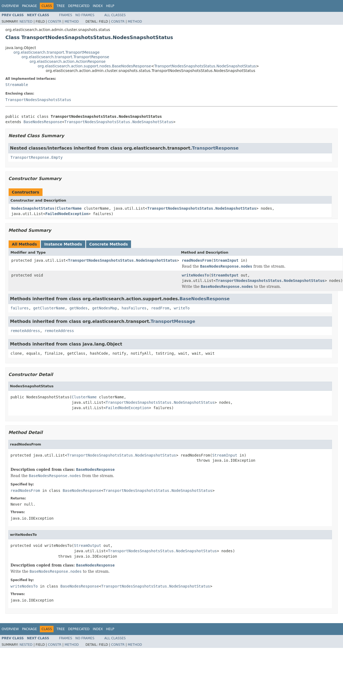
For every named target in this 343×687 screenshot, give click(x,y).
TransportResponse (215, 148)
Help (110, 6)
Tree (60, 6)
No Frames (84, 15)
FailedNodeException (66, 214)
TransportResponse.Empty (36, 157)
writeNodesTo (195, 275)
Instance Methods (63, 244)
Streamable (16, 84)
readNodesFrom (196, 260)
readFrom (160, 308)
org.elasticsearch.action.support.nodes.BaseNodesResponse (94, 66)
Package (29, 6)
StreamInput (226, 260)
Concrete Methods (108, 244)
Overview (10, 6)
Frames (65, 15)
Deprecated (79, 6)
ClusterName (69, 208)
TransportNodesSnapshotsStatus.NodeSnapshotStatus (205, 66)
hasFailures (134, 308)
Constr (54, 21)
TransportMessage (173, 321)
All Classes (115, 15)
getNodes (78, 308)
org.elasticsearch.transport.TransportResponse (65, 57)
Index (98, 6)
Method (72, 21)
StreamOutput (224, 275)
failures (19, 308)
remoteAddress (25, 331)
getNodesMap (104, 308)
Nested (25, 21)
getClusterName (49, 308)
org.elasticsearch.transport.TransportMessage (56, 52)
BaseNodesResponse (42, 122)
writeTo (182, 308)
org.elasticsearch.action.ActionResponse (67, 61)
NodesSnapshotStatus (32, 208)
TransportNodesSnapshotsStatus (38, 100)
